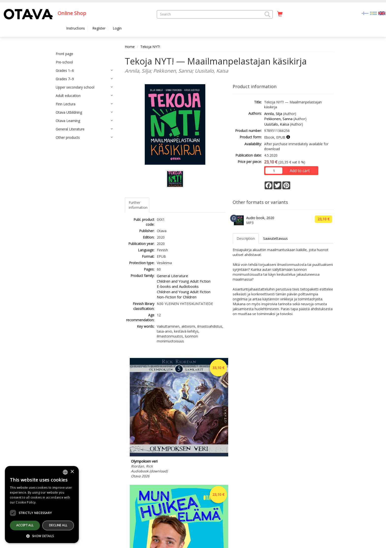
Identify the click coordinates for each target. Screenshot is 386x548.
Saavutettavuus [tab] (275, 238)
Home (130, 46)
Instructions (75, 28)
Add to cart (300, 170)
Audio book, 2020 (260, 217)
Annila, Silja (273, 113)
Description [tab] (246, 238)
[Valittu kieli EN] (382, 13)
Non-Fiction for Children (176, 296)
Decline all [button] (58, 525)
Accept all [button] (25, 525)
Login (117, 28)
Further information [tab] (138, 205)
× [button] (72, 472)
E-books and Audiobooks (178, 286)
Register (98, 28)
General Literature (172, 275)
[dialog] (42, 504)
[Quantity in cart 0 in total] (280, 14)
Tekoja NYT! (150, 46)
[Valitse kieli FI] (365, 13)
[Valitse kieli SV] (373, 13)
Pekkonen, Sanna (278, 118)
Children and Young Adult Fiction (183, 281)
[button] (267, 14)
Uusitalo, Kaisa (276, 124)
